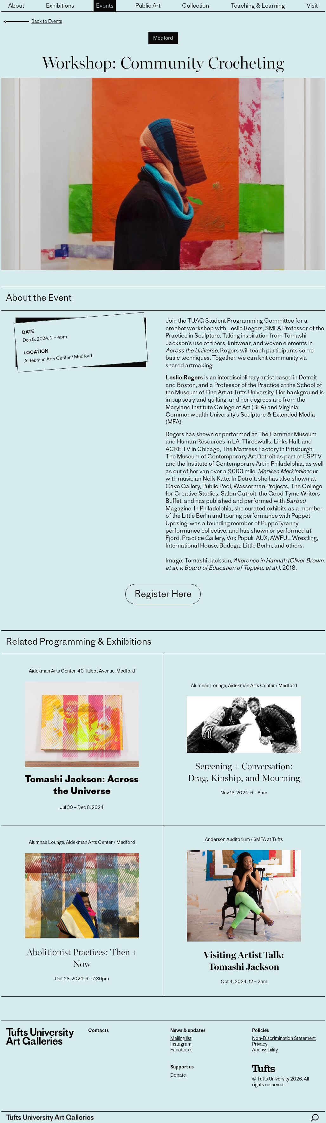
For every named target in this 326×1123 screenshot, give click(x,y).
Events (105, 6)
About (16, 6)
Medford (163, 38)
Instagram (181, 1044)
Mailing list (181, 1038)
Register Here (163, 594)
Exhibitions (60, 6)
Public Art (147, 6)
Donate (178, 1075)
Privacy (259, 1044)
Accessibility (265, 1050)
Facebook (181, 1050)
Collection (195, 6)
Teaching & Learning (258, 6)
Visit (312, 6)
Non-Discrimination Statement (284, 1038)
